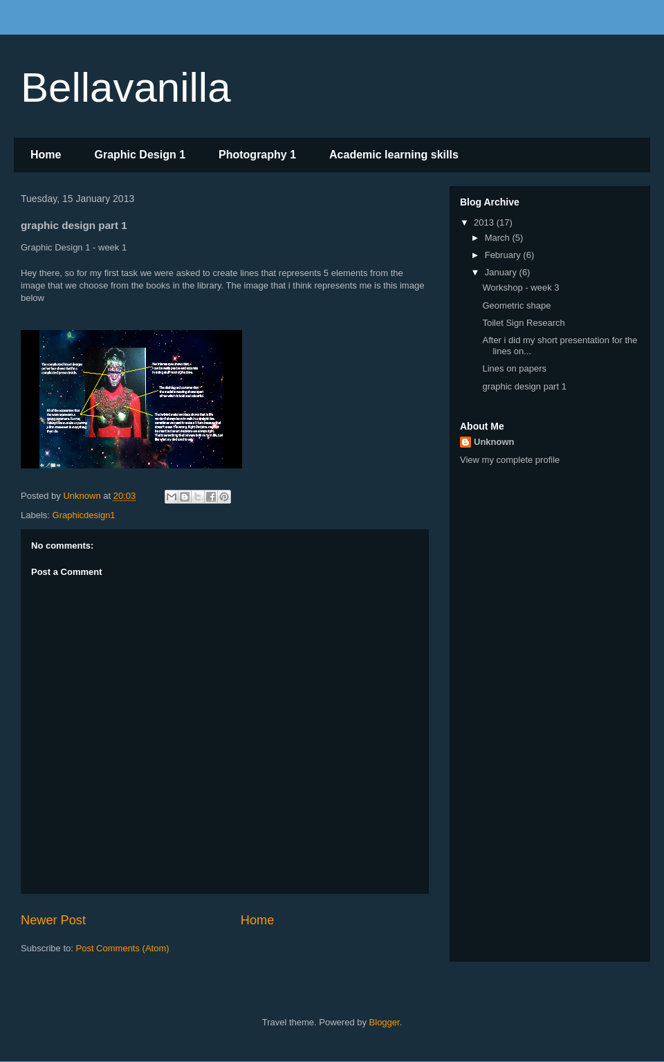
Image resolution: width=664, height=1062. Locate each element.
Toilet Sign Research (523, 323)
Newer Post (53, 920)
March (499, 237)
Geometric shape (516, 305)
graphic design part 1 (524, 386)
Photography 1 (257, 155)
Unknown (494, 442)
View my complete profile (510, 460)
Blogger (384, 1022)
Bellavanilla (126, 87)
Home (45, 155)
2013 (485, 222)
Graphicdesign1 (84, 515)
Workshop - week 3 (520, 287)
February (504, 255)
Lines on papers (514, 368)
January (502, 272)
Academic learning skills (394, 155)
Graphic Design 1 (139, 155)
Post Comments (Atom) (122, 948)
